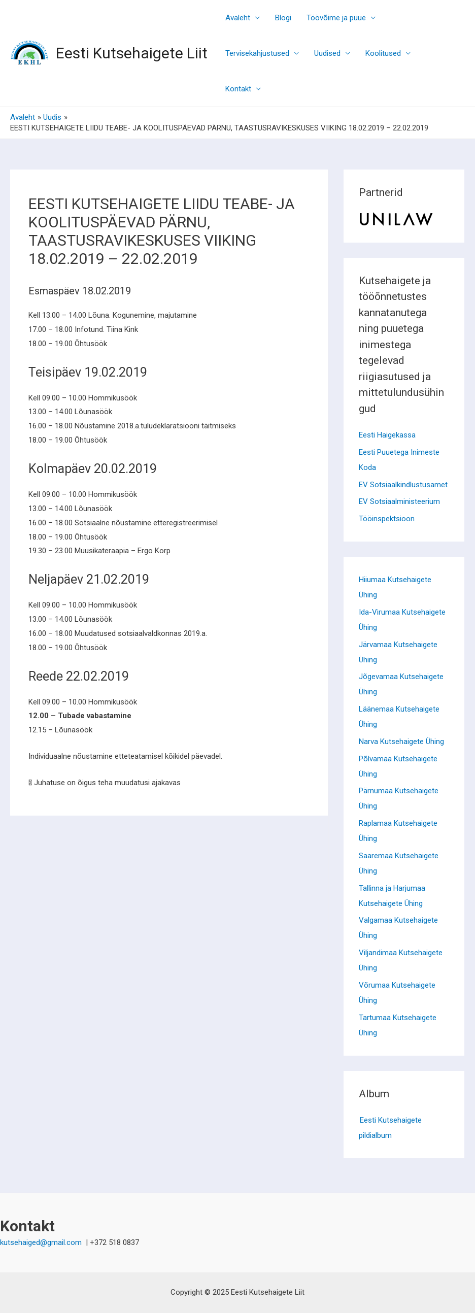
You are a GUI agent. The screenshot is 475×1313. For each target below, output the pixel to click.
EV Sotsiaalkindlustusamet (403, 484)
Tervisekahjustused (257, 53)
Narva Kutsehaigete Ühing (401, 741)
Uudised (327, 53)
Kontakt (238, 88)
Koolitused (383, 53)
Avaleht (237, 17)
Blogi (283, 17)
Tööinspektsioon (387, 518)
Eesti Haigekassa (387, 435)
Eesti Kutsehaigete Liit (132, 53)
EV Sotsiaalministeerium (399, 501)
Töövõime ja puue (336, 17)
